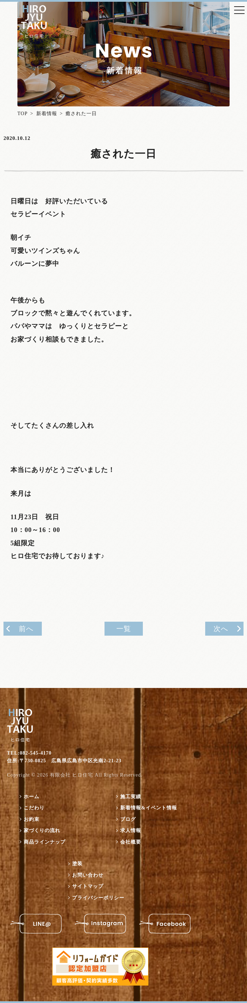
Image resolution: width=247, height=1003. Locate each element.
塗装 (77, 863)
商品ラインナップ (44, 842)
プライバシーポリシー (98, 897)
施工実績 (130, 796)
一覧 (123, 629)
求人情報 (130, 830)
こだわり (34, 807)
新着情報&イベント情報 (148, 807)
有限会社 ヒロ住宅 (71, 775)
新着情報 (46, 113)
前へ (26, 629)
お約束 (31, 819)
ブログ (128, 819)
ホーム (31, 796)
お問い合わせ (87, 875)
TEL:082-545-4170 (29, 753)
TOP (22, 113)
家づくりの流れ (42, 830)
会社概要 (130, 842)
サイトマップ (87, 886)
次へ (221, 629)
